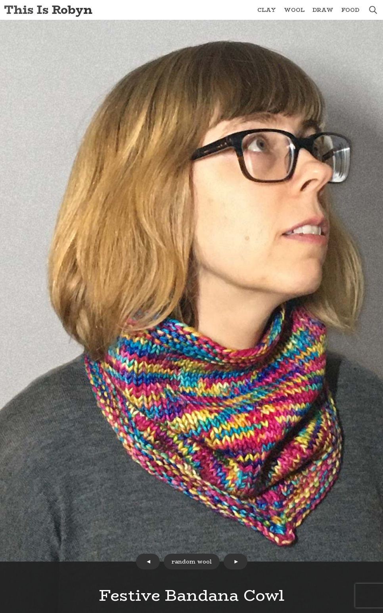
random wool (192, 561)
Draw (322, 10)
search (373, 10)
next (235, 561)
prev (148, 561)
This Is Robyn (48, 9)
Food (350, 10)
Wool (294, 10)
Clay (266, 10)
